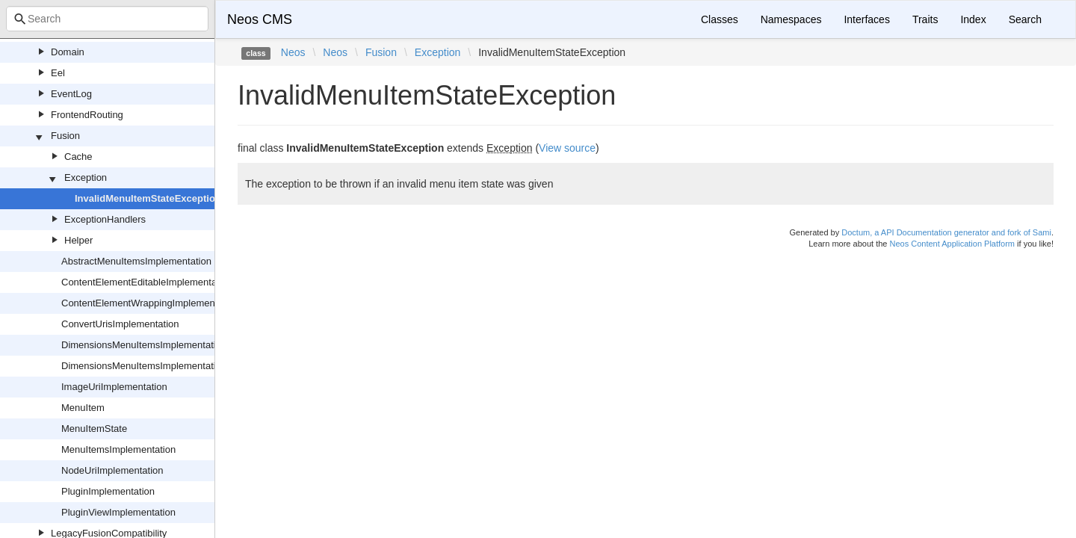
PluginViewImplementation (118, 512)
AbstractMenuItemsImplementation (136, 261)
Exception (85, 177)
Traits (925, 19)
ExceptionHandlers (105, 219)
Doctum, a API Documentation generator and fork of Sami (946, 232)
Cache (78, 156)
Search (1025, 19)
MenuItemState (94, 428)
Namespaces (791, 19)
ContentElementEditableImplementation (146, 282)
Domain (67, 52)
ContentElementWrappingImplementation (150, 303)
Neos (293, 52)
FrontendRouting (87, 114)
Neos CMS (259, 19)
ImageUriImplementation (114, 386)
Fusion (65, 135)
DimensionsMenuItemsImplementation (143, 344)
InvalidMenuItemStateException (148, 198)
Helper (78, 240)
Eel (58, 72)
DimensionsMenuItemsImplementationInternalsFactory (178, 365)
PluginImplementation (108, 491)
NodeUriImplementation (112, 470)
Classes (719, 19)
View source (567, 148)
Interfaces (866, 19)
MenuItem (83, 407)
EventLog (71, 93)
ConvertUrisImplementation (120, 324)
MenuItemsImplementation (118, 449)
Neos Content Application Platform (952, 243)
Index (973, 19)
